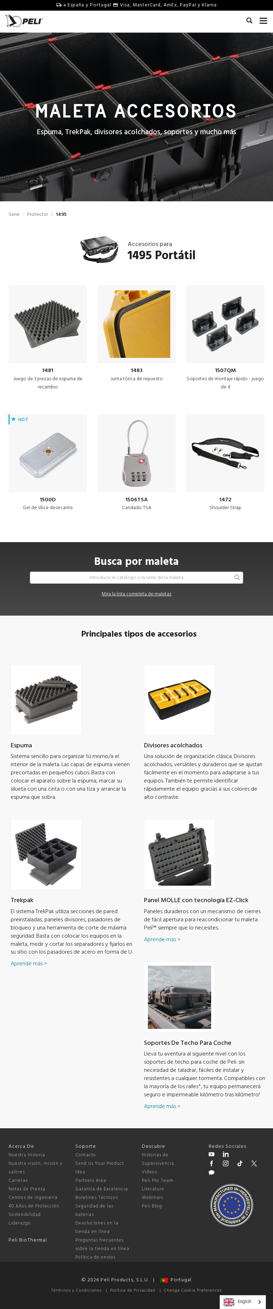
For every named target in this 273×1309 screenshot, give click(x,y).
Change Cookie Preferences (193, 1290)
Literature (153, 1189)
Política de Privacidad (132, 1290)
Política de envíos (95, 1257)
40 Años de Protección (34, 1206)
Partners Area (90, 1180)
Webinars (152, 1197)
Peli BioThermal (28, 1240)
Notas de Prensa (27, 1189)
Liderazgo (20, 1223)
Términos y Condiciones (76, 1290)
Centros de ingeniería (33, 1197)
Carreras (18, 1180)
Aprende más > (29, 964)
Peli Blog (152, 1206)
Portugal (176, 1280)
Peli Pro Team (157, 1180)
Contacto (85, 1155)
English (237, 1302)
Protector (37, 215)
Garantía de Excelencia (101, 1189)
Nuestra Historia (27, 1155)
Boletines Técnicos (96, 1197)
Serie (14, 215)
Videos (149, 1172)
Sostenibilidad (25, 1214)
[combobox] (243, 1302)
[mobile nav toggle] (263, 19)
